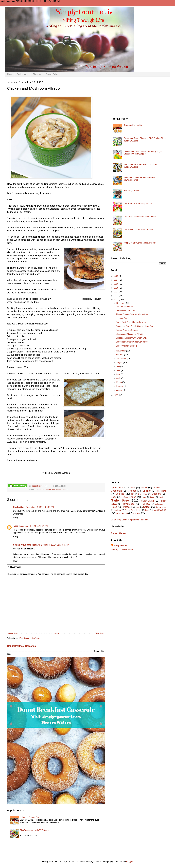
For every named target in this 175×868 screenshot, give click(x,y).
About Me (37, 74)
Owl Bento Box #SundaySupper (138, 204)
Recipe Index (23, 74)
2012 (116, 299)
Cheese (132, 490)
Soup (146, 510)
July (118, 366)
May (118, 374)
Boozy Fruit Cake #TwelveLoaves (131, 322)
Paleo (114, 507)
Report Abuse (118, 533)
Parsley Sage (19, 507)
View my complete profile (122, 549)
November (121, 351)
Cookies (119, 493)
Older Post (99, 633)
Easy (113, 497)
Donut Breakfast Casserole (21, 646)
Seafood (117, 510)
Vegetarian (122, 513)
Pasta (65, 490)
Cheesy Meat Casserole (126, 346)
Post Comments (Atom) (30, 638)
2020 (116, 276)
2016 (116, 284)
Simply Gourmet (120, 546)
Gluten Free (120, 500)
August (119, 362)
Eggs (144, 497)
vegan (136, 513)
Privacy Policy (52, 74)
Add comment (14, 567)
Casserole (40, 490)
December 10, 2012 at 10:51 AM (33, 526)
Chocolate (161, 491)
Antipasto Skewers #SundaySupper (139, 243)
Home (10, 74)
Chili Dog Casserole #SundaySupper (140, 217)
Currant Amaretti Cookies (127, 330)
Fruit (161, 497)
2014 (116, 292)
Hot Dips (146, 504)
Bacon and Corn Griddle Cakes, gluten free (134, 326)
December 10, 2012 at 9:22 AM (40, 507)
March (119, 382)
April (118, 378)
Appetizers (117, 487)
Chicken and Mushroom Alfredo (129, 334)
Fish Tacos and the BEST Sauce (34, 830)
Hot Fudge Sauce (131, 191)
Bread (144, 488)
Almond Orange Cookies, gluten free (132, 314)
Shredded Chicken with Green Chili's (131, 338)
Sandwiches (160, 507)
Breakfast (157, 488)
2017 (116, 280)
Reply (15, 518)
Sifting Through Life (133, 510)
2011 (116, 395)
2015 (116, 288)
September (121, 359)
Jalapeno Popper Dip (29, 817)
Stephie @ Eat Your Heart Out (26, 545)
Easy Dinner (129, 497)
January (120, 390)
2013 (116, 296)
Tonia (15, 526)
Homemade (128, 504)
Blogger (129, 862)
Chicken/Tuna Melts (124, 306)
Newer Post (13, 633)
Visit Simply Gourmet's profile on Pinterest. (130, 520)
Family (152, 497)
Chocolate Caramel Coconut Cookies (132, 342)
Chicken (48, 490)
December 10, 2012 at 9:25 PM (55, 545)
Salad (146, 507)
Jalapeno (159, 504)
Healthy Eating (147, 501)
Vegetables (160, 510)
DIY (132, 494)
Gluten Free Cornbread (126, 310)
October (120, 355)
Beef (132, 488)
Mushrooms (57, 490)
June (118, 370)
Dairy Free (142, 494)
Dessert (156, 493)
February (120, 386)
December (121, 303)
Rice (137, 507)
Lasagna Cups (122, 318)
